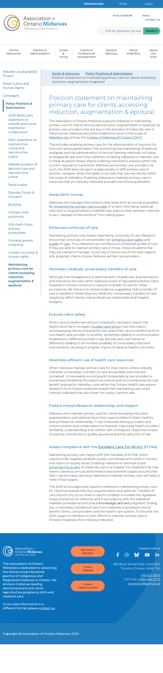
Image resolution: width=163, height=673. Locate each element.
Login (149, 4)
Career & (63, 54)
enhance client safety (128, 240)
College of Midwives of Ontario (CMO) (114, 137)
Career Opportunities (87, 586)
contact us (47, 608)
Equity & (111, 52)
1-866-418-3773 (149, 579)
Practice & (40, 52)
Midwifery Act (59, 137)
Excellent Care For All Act (120, 447)
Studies (96, 326)
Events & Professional (86, 54)
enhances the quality (64, 467)
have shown (112, 326)
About (133, 52)
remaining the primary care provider (80, 206)
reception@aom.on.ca (144, 583)
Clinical (13, 52)
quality (54, 244)
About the (153, 54)
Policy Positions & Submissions (108, 73)
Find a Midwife (87, 568)
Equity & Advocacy (66, 73)
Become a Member (87, 551)
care (67, 244)
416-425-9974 (150, 575)
